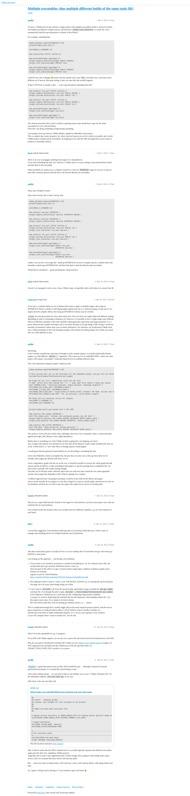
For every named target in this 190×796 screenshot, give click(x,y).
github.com (34, 688)
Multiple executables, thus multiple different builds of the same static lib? (81, 8)
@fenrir (31, 316)
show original (58, 744)
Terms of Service (63, 787)
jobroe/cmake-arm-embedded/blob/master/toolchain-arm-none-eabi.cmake (61, 692)
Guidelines (50, 787)
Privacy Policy (77, 787)
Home (30, 787)
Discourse (41, 793)
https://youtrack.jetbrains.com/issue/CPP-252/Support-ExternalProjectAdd (59, 577)
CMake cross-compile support (89, 643)
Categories (39, 787)
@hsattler (31, 667)
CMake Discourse (8, 2)
